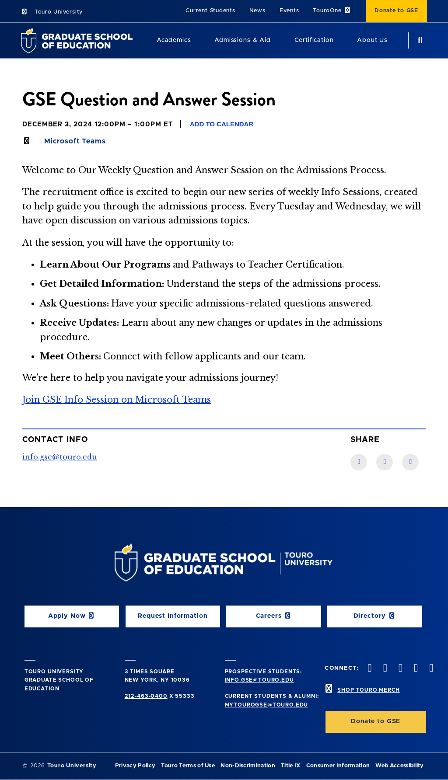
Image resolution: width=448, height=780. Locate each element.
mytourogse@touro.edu (266, 704)
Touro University (52, 12)
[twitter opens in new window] (384, 669)
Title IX (291, 766)
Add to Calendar (222, 124)
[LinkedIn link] (384, 462)
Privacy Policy (135, 766)
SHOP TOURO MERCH (368, 690)
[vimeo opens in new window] (415, 669)
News (257, 11)
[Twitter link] (410, 462)
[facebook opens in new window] (368, 669)
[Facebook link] (358, 462)
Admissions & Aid (242, 40)
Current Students (210, 11)
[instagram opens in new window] (399, 669)
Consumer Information (338, 766)
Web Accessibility (399, 766)
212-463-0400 (146, 696)
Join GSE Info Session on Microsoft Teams (116, 399)
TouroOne (332, 10)
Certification (314, 40)
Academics (174, 40)
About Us (372, 40)
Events (289, 11)
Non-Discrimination (247, 766)
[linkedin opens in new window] (430, 669)
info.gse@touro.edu (59, 457)
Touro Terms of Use (188, 766)
